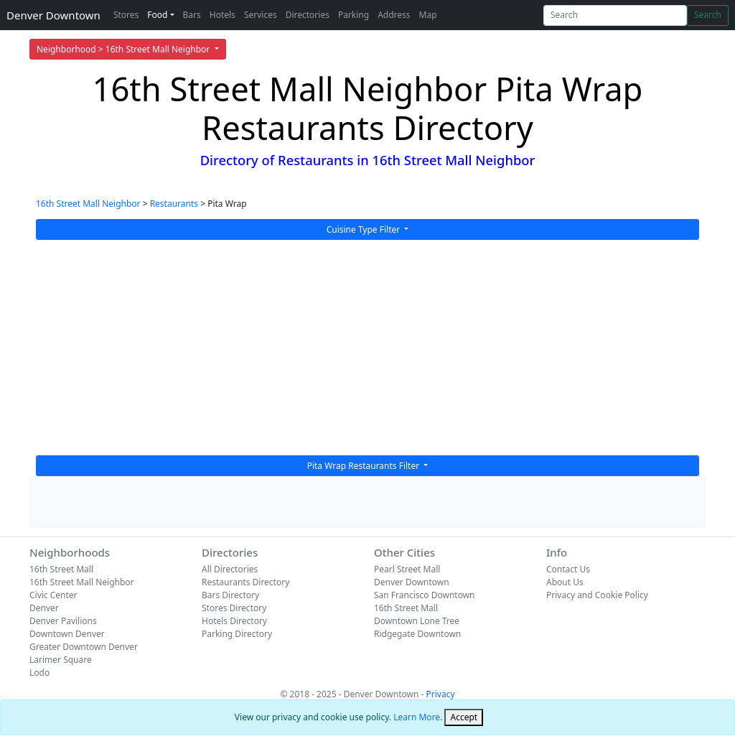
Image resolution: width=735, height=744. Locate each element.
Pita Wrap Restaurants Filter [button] (364, 466)
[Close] (463, 717)
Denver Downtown (53, 15)
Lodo (39, 672)
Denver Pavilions (63, 621)
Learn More (416, 717)
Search (707, 15)
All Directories (230, 569)
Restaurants (174, 203)
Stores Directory (234, 608)
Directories (307, 15)
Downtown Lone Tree (416, 621)
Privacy (440, 694)
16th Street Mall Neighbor (88, 203)
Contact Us (568, 569)
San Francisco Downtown (424, 595)
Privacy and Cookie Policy (597, 595)
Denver (44, 608)
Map (428, 15)
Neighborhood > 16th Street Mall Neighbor (124, 49)
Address (394, 15)
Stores (126, 15)
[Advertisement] (367, 347)
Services (260, 15)
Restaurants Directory (245, 582)
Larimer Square (60, 660)
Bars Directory (230, 595)
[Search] (615, 15)
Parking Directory (237, 634)
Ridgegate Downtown (417, 634)
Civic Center (53, 595)
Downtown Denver (67, 634)
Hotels (222, 15)
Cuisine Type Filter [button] (365, 229)
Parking (353, 15)
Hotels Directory (234, 621)
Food (157, 15)
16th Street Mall (61, 569)
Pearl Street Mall (407, 569)
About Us (565, 582)
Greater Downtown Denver (83, 647)
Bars (192, 15)
